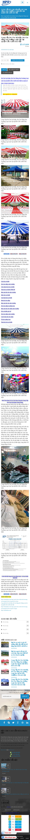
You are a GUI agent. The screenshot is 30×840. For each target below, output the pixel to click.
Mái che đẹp (5, 625)
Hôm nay (13, 819)
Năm (13, 827)
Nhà (2, 16)
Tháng (13, 824)
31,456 (18, 829)
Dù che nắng (5, 622)
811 (18, 824)
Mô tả (4, 69)
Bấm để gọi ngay (10, 837)
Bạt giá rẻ (5, 629)
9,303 (18, 827)
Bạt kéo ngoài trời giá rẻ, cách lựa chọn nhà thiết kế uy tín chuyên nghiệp (19, 653)
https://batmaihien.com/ (6, 610)
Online (13, 816)
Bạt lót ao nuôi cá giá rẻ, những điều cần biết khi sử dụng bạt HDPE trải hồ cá (19, 644)
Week (13, 821)
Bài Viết (22, 838)
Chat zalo (8, 833)
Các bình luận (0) (7, 72)
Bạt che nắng (5, 633)
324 (18, 821)
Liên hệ (27, 838)
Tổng (13, 829)
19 (18, 819)
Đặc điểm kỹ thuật (14, 69)
